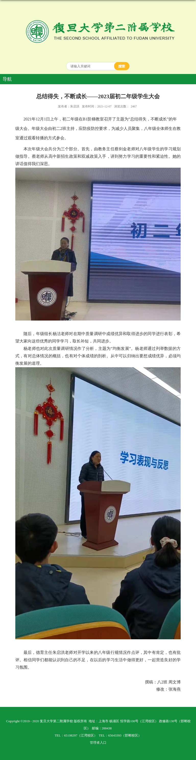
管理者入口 (98, 742)
